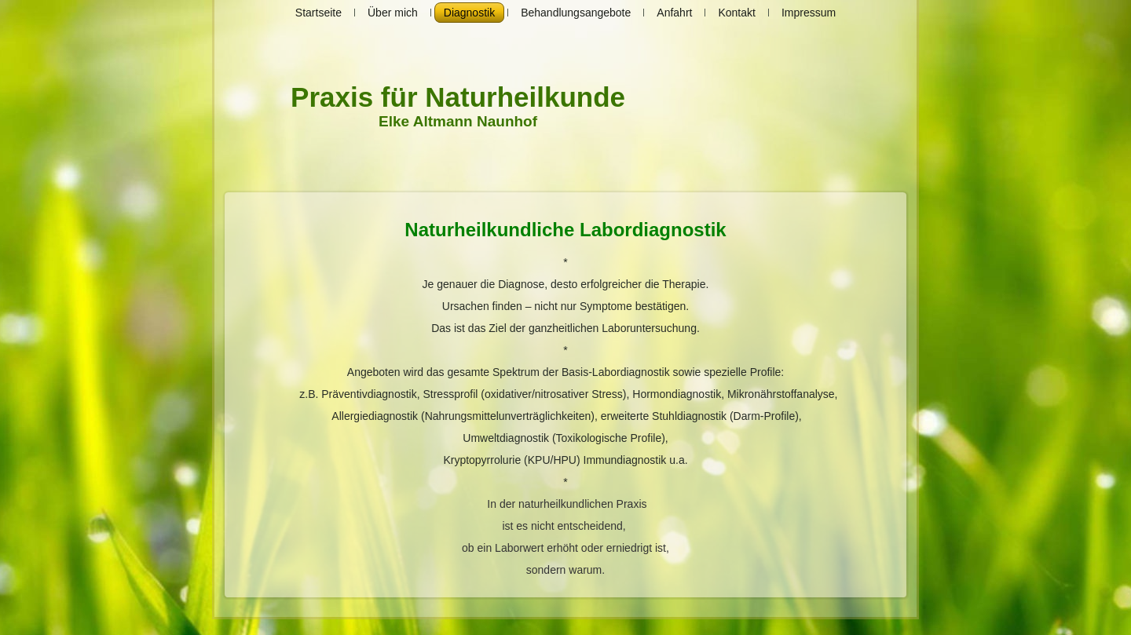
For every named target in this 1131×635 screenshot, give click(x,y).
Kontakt (736, 12)
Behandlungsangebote (576, 12)
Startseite (318, 12)
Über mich (393, 12)
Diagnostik (469, 12)
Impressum (808, 12)
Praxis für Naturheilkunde (458, 97)
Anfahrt (674, 12)
